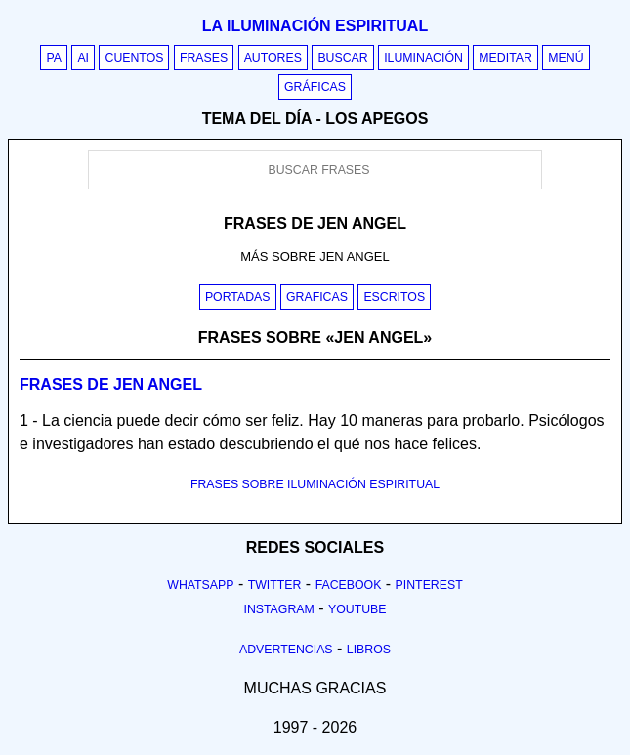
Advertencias (286, 649)
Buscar (342, 57)
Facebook (348, 585)
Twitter (275, 585)
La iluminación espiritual (315, 26)
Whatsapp (200, 585)
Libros (369, 649)
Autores (273, 57)
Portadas (238, 297)
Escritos (394, 297)
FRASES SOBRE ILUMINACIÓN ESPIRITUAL (315, 484)
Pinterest (429, 585)
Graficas (317, 297)
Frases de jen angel (111, 384)
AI (83, 57)
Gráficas (315, 87)
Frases (204, 57)
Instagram (278, 609)
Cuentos (134, 57)
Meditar (505, 57)
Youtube (357, 609)
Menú (565, 57)
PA (54, 57)
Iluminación (423, 57)
